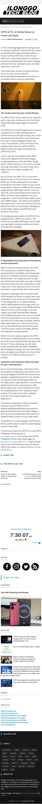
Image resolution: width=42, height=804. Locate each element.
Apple (32, 763)
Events (34, 757)
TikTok (24, 442)
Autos (13, 760)
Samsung (5, 760)
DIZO (12, 770)
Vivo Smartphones (8, 725)
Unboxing (5, 763)
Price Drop (24, 763)
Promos (12, 757)
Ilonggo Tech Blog (11, 577)
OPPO (20, 757)
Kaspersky (13, 753)
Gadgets (16, 750)
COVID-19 (15, 763)
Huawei (29, 760)
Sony (36, 760)
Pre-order (5, 767)
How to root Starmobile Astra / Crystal (26, 647)
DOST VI (5, 770)
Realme (4, 757)
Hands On (31, 767)
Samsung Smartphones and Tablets (14, 723)
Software (22, 753)
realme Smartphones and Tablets (14, 720)
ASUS (27, 757)
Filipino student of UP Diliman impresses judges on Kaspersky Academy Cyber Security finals (24, 659)
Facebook (5, 442)
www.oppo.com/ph (9, 436)
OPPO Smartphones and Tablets (13, 718)
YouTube (13, 442)
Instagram (33, 793)
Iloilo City (22, 767)
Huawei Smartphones (9, 713)
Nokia (13, 767)
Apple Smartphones (8, 711)
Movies (4, 753)
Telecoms (25, 750)
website (37, 447)
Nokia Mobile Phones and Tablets (14, 716)
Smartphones (6, 750)
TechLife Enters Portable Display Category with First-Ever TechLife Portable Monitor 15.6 (24, 639)
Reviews (20, 760)
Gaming (34, 750)
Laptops (31, 753)
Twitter (3, 796)
